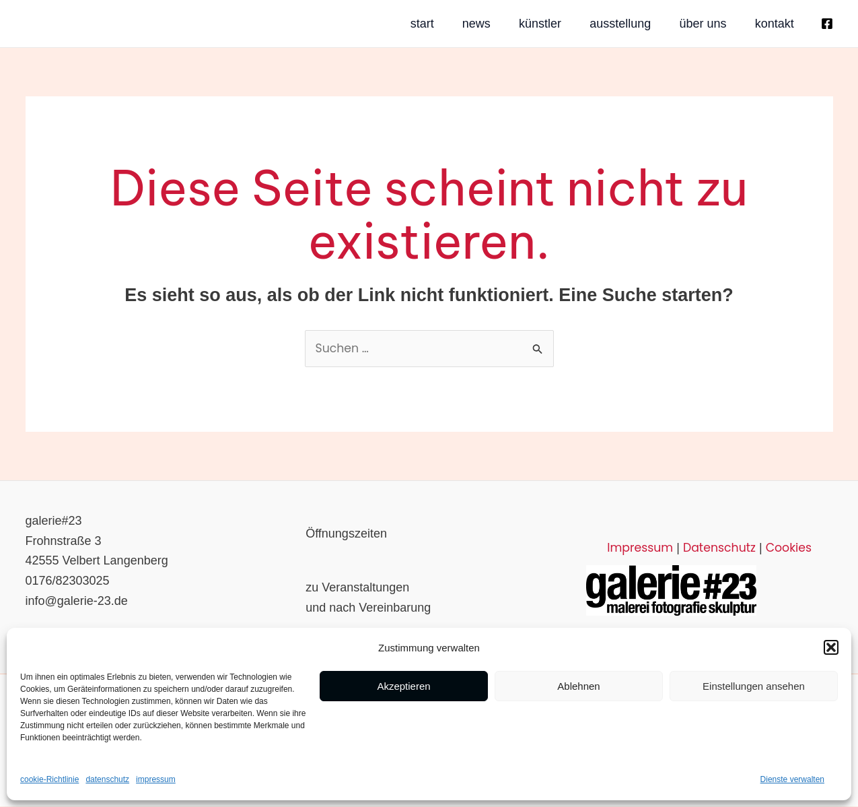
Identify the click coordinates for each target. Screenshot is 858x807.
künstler (493, 23)
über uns (687, 23)
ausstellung (589, 23)
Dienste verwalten (792, 779)
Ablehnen (578, 686)
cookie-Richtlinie (49, 779)
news (413, 23)
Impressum (644, 548)
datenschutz (107, 779)
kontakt (775, 23)
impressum (156, 779)
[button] (831, 647)
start (343, 23)
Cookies (783, 548)
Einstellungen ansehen (754, 686)
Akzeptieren (403, 686)
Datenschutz (717, 548)
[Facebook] (827, 24)
